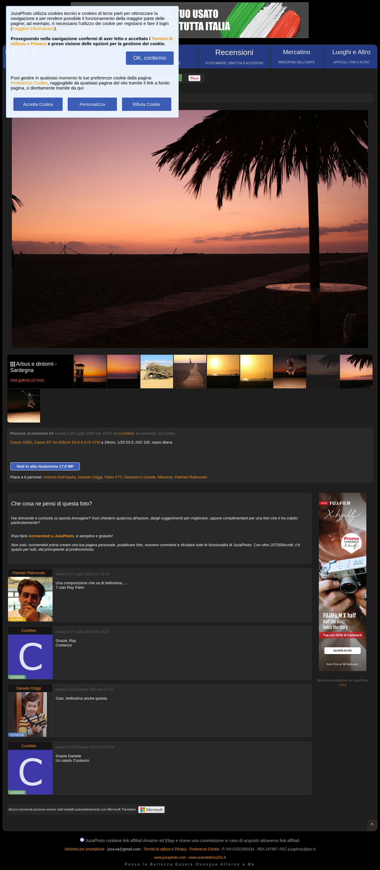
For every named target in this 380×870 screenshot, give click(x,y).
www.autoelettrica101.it (207, 857)
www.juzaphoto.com (170, 857)
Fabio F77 (113, 477)
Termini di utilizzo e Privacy (165, 849)
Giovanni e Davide (139, 477)
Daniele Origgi (90, 477)
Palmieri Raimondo (191, 477)
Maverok (165, 477)
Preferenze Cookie (29, 82)
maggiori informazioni (33, 28)
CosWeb (126, 433)
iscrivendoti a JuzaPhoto (51, 536)
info (343, 685)
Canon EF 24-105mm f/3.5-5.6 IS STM (67, 442)
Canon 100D (21, 442)
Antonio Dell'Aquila (59, 477)
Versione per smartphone (84, 849)
